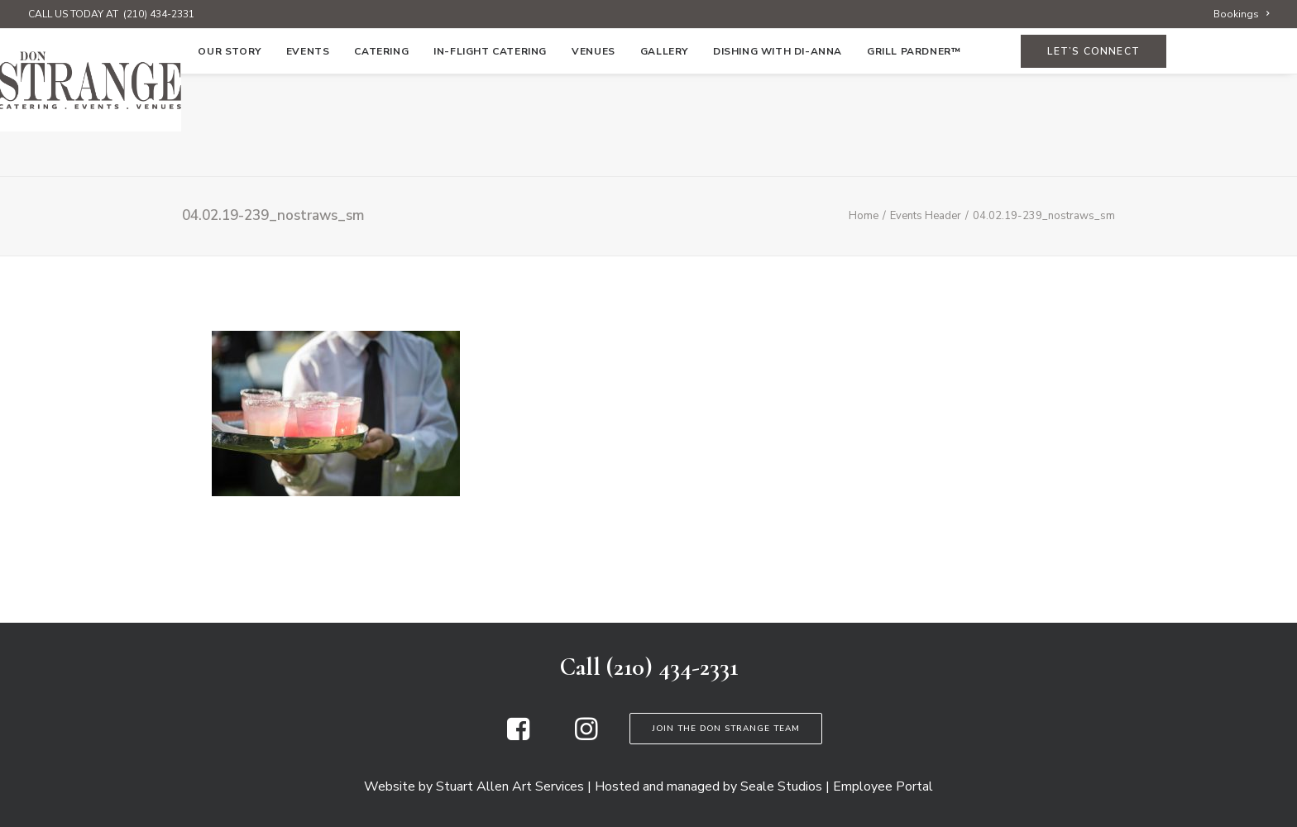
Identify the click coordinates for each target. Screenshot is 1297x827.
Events (308, 154)
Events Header (925, 215)
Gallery (664, 154)
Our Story (229, 154)
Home (157, 154)
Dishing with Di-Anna (777, 154)
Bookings (1241, 14)
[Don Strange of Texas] (648, 80)
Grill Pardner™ (913, 154)
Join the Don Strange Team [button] (726, 728)
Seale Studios (781, 786)
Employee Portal (883, 786)
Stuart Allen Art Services (510, 786)
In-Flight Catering (490, 154)
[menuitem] (1241, 14)
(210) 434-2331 (158, 14)
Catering (381, 154)
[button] (518, 736)
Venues (593, 154)
